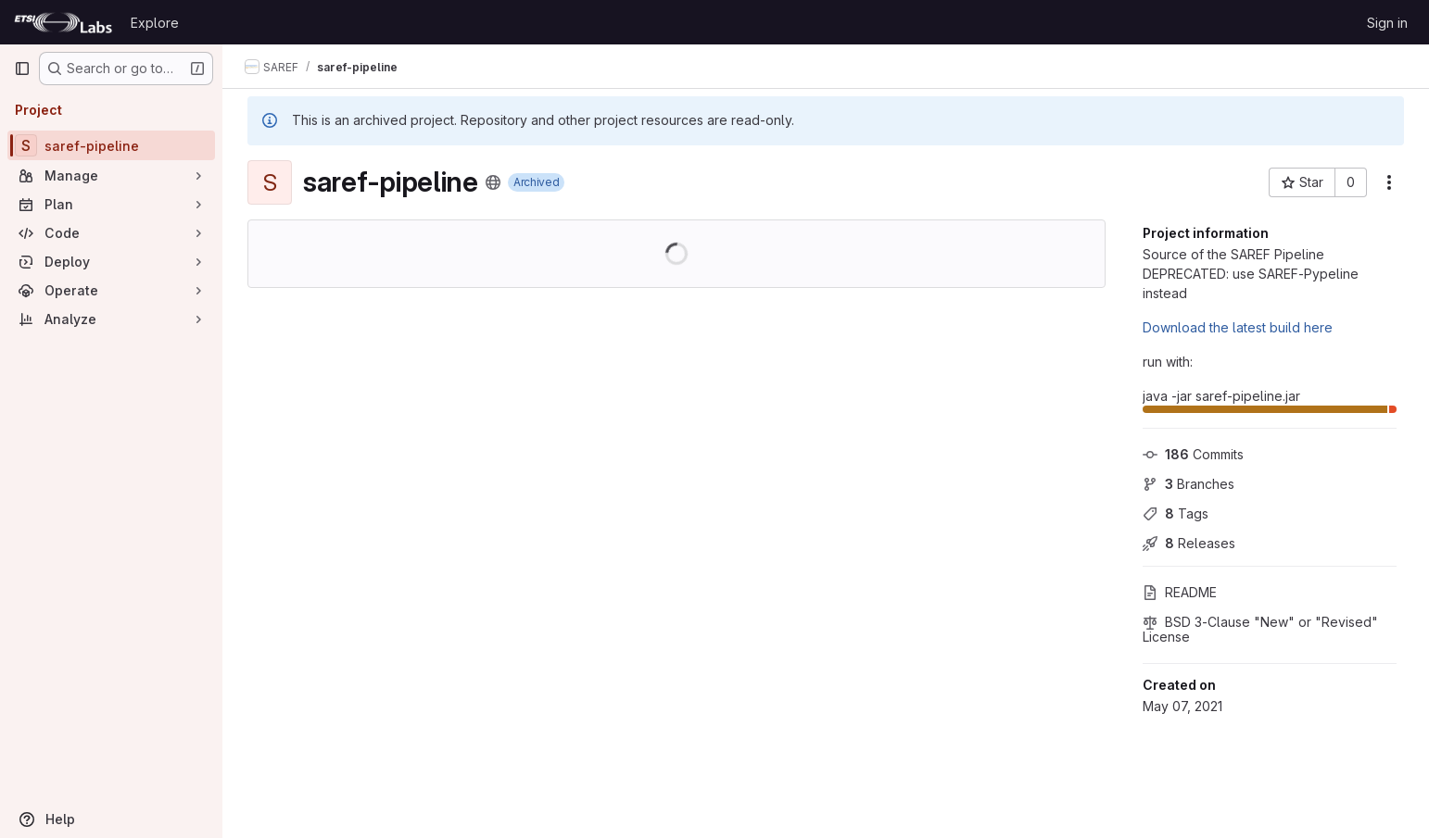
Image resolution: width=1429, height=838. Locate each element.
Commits (1193, 454)
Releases (1189, 543)
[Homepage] (63, 22)
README (1180, 592)
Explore (155, 23)
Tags (1175, 513)
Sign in (1387, 23)
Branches (1188, 484)
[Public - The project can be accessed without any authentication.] (493, 182)
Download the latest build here (1238, 327)
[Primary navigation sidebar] (22, 68)
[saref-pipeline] (111, 145)
